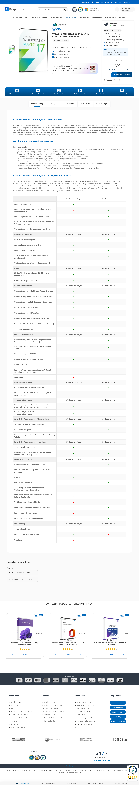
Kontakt (85, 2)
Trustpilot (69, 771)
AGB (11, 714)
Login (127, 2)
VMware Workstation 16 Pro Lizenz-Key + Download (111, 649)
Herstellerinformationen (19, 578)
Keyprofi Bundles (50, 726)
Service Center (97, 2)
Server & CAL (56, 17)
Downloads (110, 17)
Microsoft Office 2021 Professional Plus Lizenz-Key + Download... (68, 649)
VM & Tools (71, 17)
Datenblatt (69, 109)
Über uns (13, 726)
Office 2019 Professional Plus (54, 723)
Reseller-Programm (118, 727)
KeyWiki (122, 17)
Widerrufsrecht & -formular (19, 720)
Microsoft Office (39, 17)
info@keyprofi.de (102, 766)
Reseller (118, 2)
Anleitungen (117, 722)
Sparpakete (97, 17)
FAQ (53, 109)
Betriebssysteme (20, 17)
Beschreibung (37, 109)
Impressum (14, 711)
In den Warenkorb (122, 80)
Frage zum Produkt (112, 85)
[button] (127, 9)
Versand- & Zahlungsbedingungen (21, 717)
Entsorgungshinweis (17, 730)
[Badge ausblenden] (128, 766)
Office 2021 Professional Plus (54, 717)
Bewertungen (102, 109)
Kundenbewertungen (61, 57)
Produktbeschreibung (61, 60)
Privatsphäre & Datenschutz (19, 723)
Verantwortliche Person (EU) (20, 585)
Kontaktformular (15, 708)
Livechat (109, 2)
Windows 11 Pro (49, 708)
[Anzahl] (107, 80)
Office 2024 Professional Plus (54, 711)
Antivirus (84, 17)
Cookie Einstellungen (17, 733)
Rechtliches (86, 109)
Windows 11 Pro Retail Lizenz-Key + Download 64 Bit (25, 649)
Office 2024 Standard (51, 714)
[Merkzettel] (117, 9)
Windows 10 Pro (49, 720)
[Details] (24, 660)
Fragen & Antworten (60, 63)
